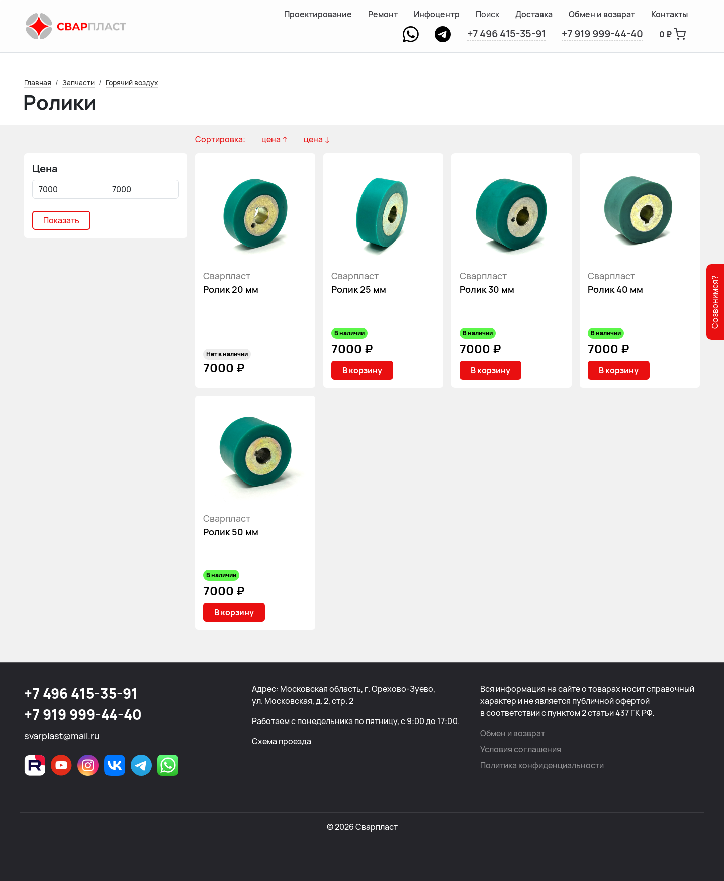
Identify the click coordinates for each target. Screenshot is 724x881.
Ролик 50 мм (230, 532)
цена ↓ (317, 139)
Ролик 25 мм (358, 289)
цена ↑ (274, 139)
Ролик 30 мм (487, 289)
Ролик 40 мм (615, 289)
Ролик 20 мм (230, 289)
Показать (61, 220)
